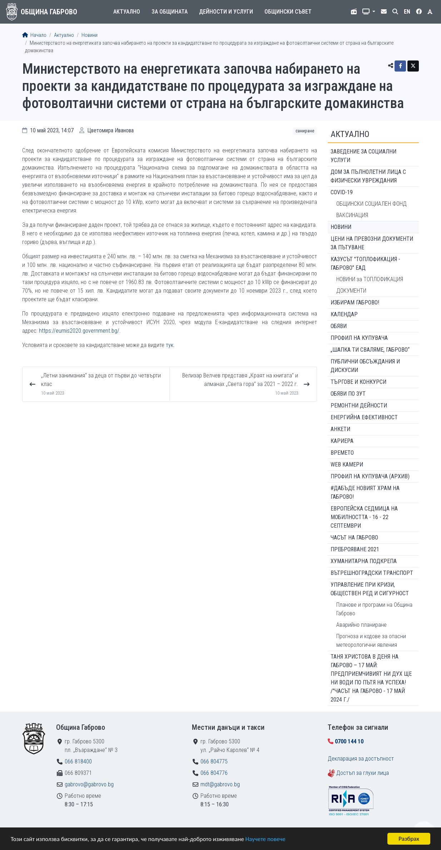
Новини (89, 35)
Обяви (339, 326)
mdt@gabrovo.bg (220, 784)
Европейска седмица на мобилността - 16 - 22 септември (364, 517)
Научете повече (265, 839)
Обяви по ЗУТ (348, 393)
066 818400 (78, 761)
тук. (170, 345)
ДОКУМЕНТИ (351, 290)
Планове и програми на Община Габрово (374, 609)
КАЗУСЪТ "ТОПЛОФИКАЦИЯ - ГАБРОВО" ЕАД (365, 263)
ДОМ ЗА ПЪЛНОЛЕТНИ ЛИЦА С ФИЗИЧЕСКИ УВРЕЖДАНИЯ (368, 176)
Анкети (340, 429)
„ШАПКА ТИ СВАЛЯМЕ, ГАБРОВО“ (370, 349)
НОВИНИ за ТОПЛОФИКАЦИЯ (369, 279)
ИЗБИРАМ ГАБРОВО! (355, 302)
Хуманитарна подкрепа (364, 561)
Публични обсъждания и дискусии (365, 365)
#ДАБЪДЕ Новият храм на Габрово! (365, 492)
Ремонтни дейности (359, 405)
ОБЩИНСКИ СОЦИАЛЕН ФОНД (371, 203)
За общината (170, 11)
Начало (34, 35)
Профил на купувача (359, 337)
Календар (344, 314)
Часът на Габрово (354, 537)
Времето (342, 452)
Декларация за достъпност (361, 758)
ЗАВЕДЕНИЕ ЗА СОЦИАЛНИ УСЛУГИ (363, 155)
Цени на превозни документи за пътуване (372, 243)
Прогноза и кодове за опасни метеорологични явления (371, 640)
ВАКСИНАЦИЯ (352, 215)
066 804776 (214, 773)
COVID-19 (342, 192)
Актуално (126, 11)
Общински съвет (288, 11)
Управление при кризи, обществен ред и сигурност (370, 589)
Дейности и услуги (226, 11)
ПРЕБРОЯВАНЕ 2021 (355, 549)
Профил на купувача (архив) (370, 476)
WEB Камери (347, 464)
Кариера (342, 441)
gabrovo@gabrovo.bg (89, 784)
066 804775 (214, 761)
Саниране (305, 130)
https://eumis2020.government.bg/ (79, 330)
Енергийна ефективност (364, 417)
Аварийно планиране (361, 624)
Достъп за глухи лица (362, 773)
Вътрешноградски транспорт (372, 573)
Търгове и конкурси (358, 381)
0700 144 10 (349, 741)
